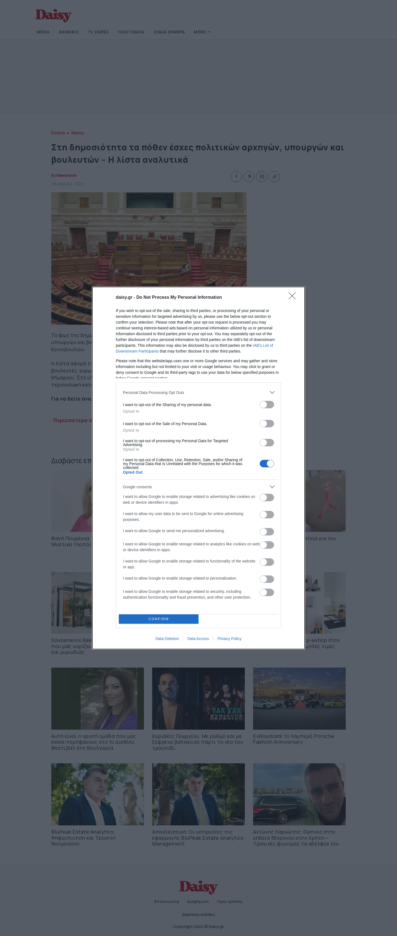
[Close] (294, 297)
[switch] (267, 404)
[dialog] (198, 468)
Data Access (198, 638)
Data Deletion (167, 638)
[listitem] (198, 392)
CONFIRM (158, 619)
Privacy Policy (230, 638)
